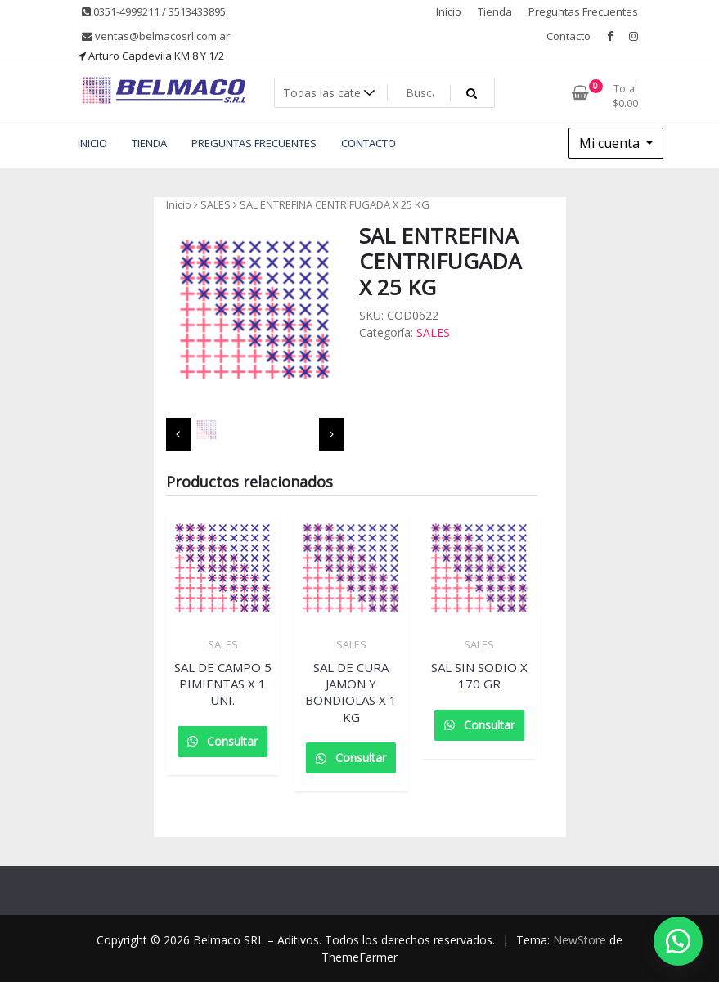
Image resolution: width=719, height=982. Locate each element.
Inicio (448, 11)
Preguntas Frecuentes (583, 11)
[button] (678, 941)
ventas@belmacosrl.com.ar (156, 36)
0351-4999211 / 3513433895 (154, 11)
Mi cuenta (611, 143)
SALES (215, 204)
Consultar (231, 741)
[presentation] (178, 434)
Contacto (568, 36)
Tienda (495, 11)
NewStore (579, 940)
